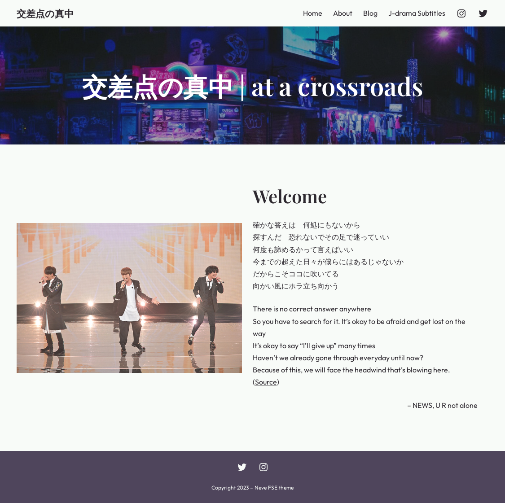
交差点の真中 (45, 13)
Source (266, 381)
